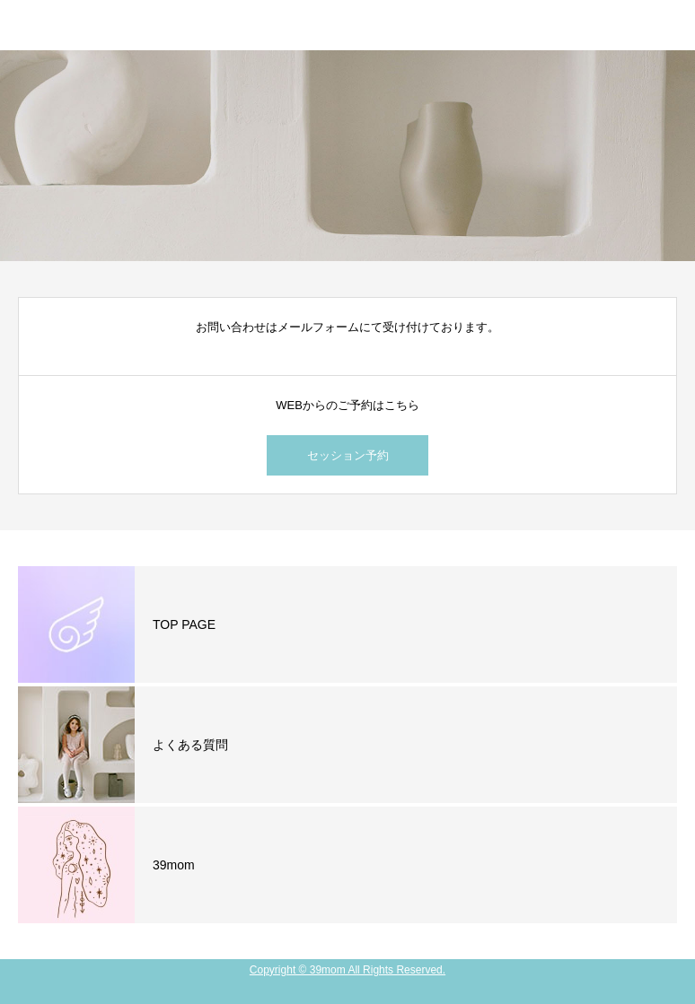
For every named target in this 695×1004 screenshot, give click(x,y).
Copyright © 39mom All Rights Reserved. (347, 970)
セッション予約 (348, 455)
